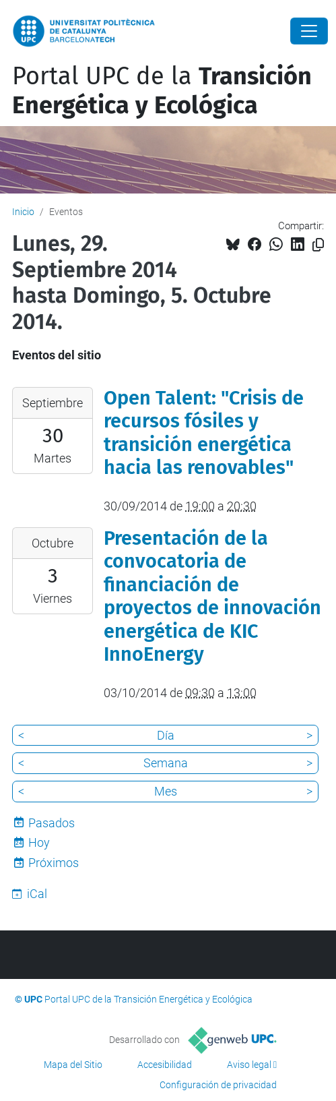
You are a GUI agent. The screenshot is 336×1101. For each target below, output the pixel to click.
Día (165, 735)
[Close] (309, 31)
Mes (165, 791)
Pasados (51, 823)
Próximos (53, 863)
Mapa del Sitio (73, 1064)
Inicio (23, 211)
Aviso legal (249, 1064)
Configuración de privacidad (218, 1084)
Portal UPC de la (162, 90)
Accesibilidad (164, 1064)
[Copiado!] (318, 245)
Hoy (39, 842)
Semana (165, 763)
